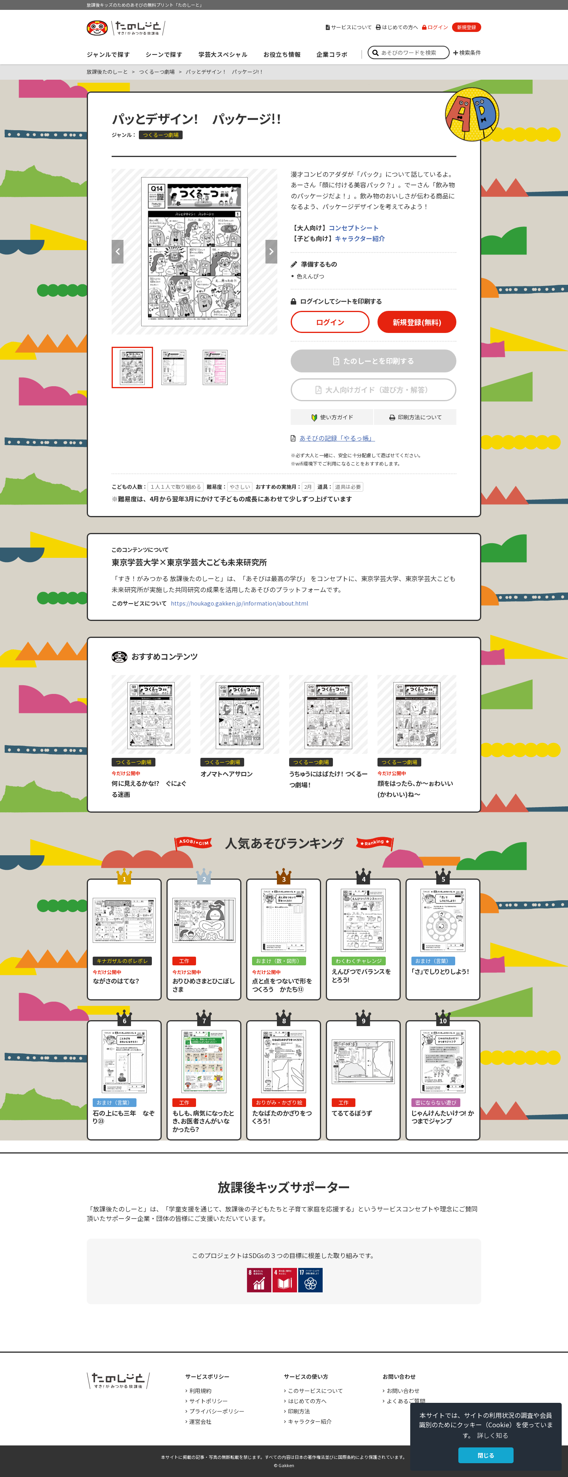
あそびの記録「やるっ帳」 (337, 438)
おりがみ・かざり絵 (279, 1102)
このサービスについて (315, 1391)
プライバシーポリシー (217, 1411)
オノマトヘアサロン (226, 773)
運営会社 (200, 1421)
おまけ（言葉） (433, 961)
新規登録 (466, 27)
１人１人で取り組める (175, 486)
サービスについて (349, 27)
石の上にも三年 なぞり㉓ (124, 1117)
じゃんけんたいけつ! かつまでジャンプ (442, 1117)
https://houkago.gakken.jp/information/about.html (239, 603)
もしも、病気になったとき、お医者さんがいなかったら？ (203, 1121)
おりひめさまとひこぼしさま (203, 985)
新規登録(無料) (417, 322)
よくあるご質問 (406, 1401)
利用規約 (200, 1391)
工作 (184, 961)
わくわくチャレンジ (359, 961)
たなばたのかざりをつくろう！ (282, 1117)
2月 (308, 486)
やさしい (240, 486)
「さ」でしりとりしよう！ (440, 971)
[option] (194, 252)
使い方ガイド (336, 417)
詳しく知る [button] (492, 1435)
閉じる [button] (486, 1455)
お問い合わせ (403, 1391)
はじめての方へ (397, 27)
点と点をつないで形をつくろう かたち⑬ (282, 985)
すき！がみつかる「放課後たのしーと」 (126, 28)
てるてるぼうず (352, 1113)
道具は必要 (348, 486)
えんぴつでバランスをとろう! (361, 975)
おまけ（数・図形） (279, 961)
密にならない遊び (435, 1102)
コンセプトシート (354, 227)
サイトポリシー (208, 1401)
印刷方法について (420, 417)
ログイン (435, 27)
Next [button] (271, 252)
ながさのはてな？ (116, 980)
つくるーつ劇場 (157, 71)
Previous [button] (117, 252)
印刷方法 (299, 1411)
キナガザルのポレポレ (122, 961)
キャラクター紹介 (360, 238)
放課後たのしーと (107, 71)
